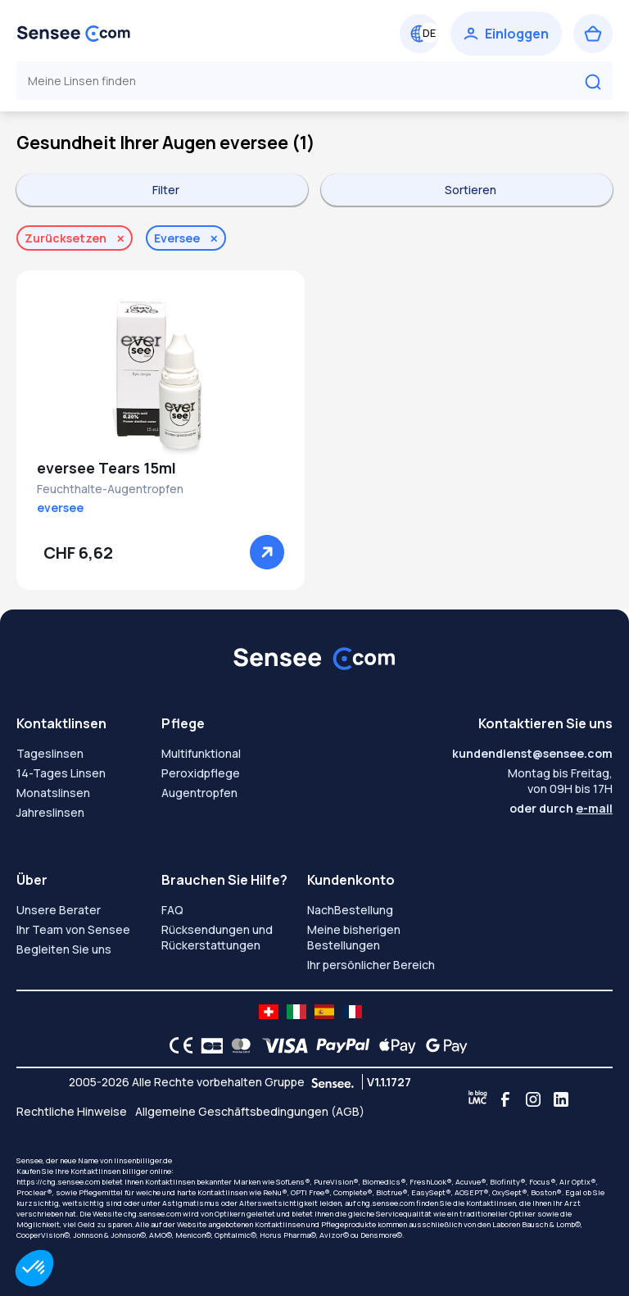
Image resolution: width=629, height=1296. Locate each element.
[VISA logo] (280, 1045)
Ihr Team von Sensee (73, 929)
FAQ (172, 910)
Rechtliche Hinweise (71, 1111)
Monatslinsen (53, 792)
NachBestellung (350, 910)
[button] (34, 1268)
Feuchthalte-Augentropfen (110, 488)
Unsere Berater (58, 910)
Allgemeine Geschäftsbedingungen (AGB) (249, 1111)
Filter (165, 189)
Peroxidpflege (200, 773)
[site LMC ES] (324, 1011)
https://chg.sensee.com (58, 1181)
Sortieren (470, 189)
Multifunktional (201, 753)
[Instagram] (533, 1099)
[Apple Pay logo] (393, 1045)
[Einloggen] (506, 33)
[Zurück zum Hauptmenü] (73, 33)
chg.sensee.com (385, 1203)
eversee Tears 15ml (106, 468)
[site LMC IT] (296, 1011)
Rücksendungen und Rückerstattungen (217, 937)
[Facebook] (505, 1099)
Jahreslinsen (50, 812)
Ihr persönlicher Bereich (371, 964)
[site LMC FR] (352, 1011)
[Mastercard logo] (238, 1045)
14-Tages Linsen (61, 773)
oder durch (561, 808)
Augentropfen (199, 792)
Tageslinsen (50, 753)
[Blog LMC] (477, 1099)
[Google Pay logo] (442, 1045)
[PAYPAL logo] (339, 1045)
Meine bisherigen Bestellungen (353, 937)
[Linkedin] (561, 1099)
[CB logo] (207, 1045)
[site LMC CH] (268, 1011)
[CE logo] (176, 1045)
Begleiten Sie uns (63, 949)
